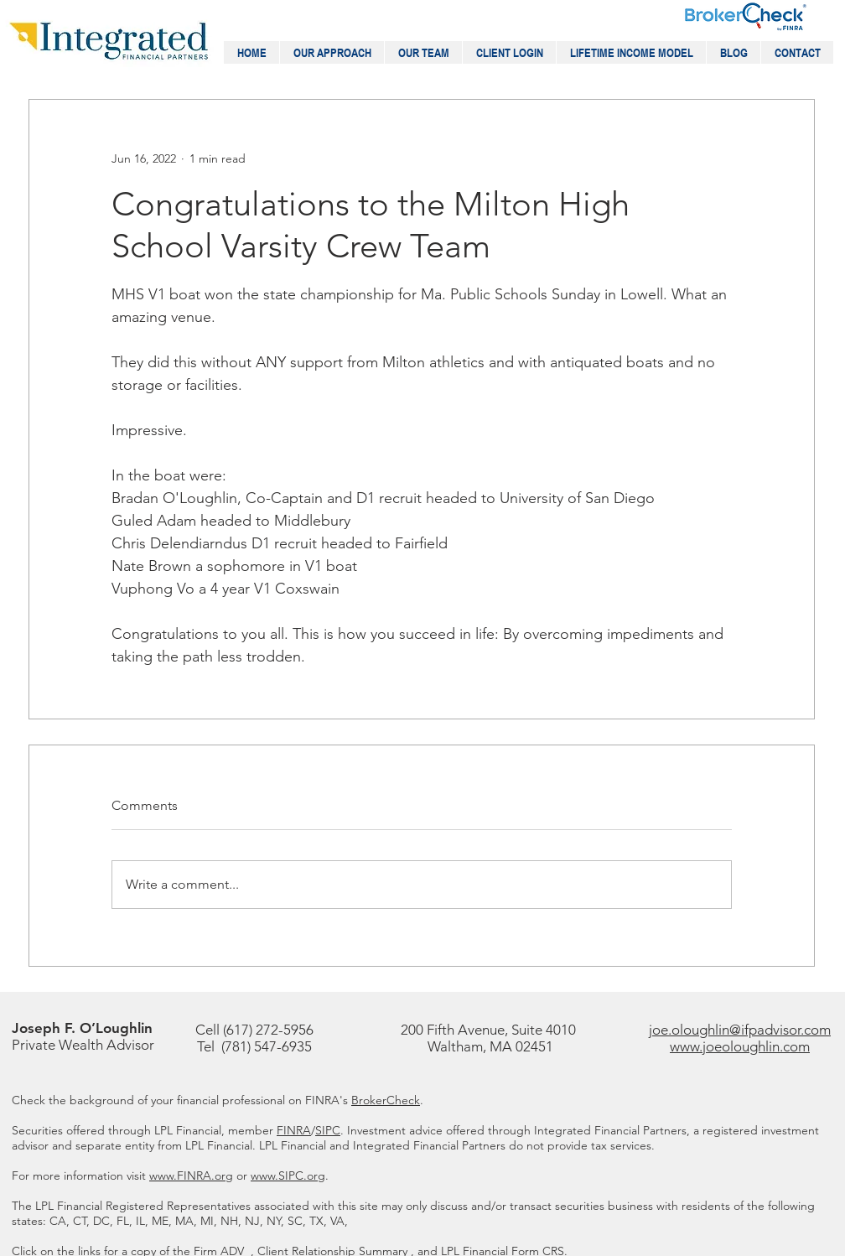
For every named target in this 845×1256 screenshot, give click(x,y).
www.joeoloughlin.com (740, 1046)
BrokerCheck (385, 1100)
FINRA (294, 1130)
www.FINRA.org (191, 1175)
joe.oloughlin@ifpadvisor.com (740, 1029)
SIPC (327, 1130)
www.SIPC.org (288, 1175)
